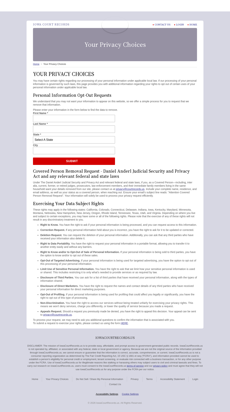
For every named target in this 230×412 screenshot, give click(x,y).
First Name (40, 113)
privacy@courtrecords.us (130, 189)
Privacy (135, 379)
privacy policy (160, 365)
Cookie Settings (130, 394)
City (35, 145)
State (37, 134)
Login (179, 24)
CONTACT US (161, 24)
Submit (72, 161)
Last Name (40, 123)
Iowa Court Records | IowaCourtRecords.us (115, 25)
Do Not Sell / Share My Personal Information (99, 379)
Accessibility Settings (107, 394)
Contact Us (115, 384)
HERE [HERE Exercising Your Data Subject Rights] (124, 323)
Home (192, 24)
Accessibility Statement (172, 379)
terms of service (135, 365)
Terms (149, 379)
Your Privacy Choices (57, 379)
